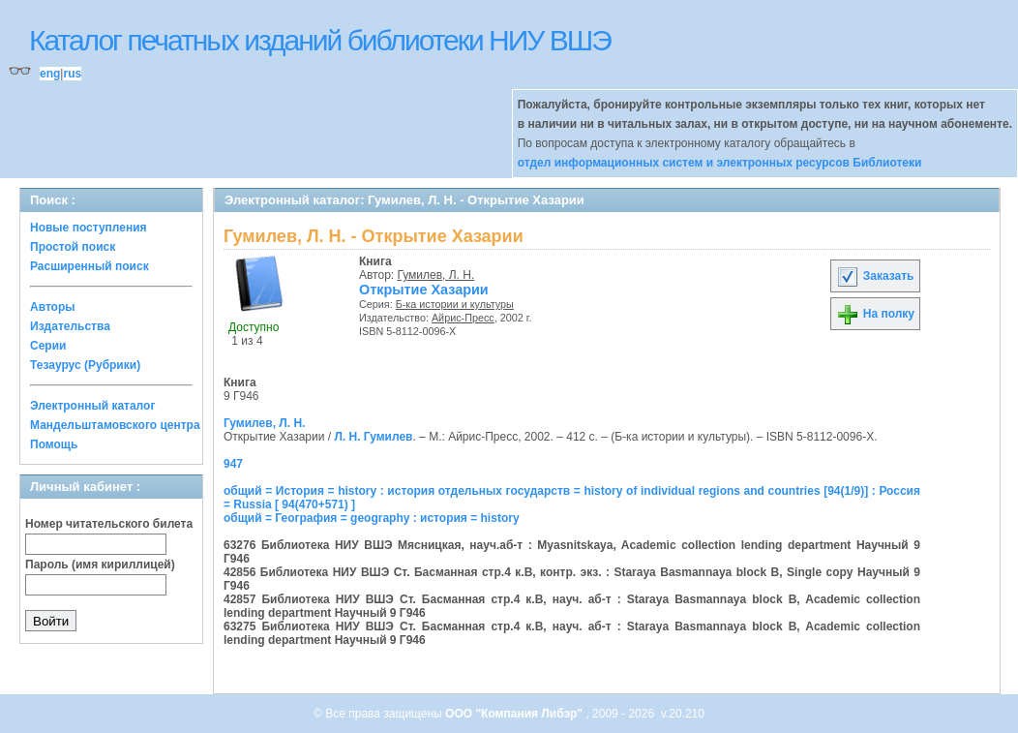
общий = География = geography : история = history (372, 518)
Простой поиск (72, 247)
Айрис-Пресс (463, 317)
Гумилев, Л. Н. (436, 275)
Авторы (52, 307)
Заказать (874, 276)
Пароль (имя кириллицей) (100, 564)
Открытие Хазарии (424, 289)
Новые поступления (88, 227)
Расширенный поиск (89, 266)
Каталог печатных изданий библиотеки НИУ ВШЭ (320, 40)
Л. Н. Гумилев (373, 436)
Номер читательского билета (109, 524)
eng (50, 73)
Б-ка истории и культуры (455, 304)
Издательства (70, 326)
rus (72, 73)
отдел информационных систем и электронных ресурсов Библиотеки (720, 162)
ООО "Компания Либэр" (515, 713)
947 (233, 464)
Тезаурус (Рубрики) (85, 365)
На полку (875, 314)
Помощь (53, 444)
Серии (48, 345)
